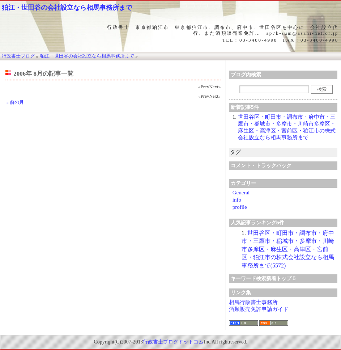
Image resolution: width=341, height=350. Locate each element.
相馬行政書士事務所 (253, 302)
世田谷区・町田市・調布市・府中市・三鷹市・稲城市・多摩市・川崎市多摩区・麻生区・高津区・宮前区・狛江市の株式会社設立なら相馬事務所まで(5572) (288, 249)
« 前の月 (15, 102)
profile (240, 207)
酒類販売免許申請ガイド (259, 309)
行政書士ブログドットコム (173, 342)
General (241, 192)
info (237, 200)
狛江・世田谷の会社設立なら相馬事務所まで (67, 7)
